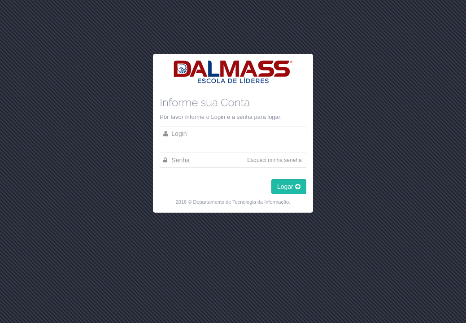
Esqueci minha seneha (274, 160)
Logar (289, 186)
